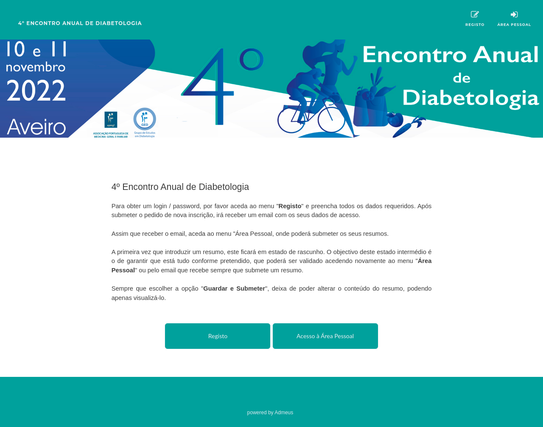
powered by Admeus (270, 413)
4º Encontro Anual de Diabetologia (80, 23)
